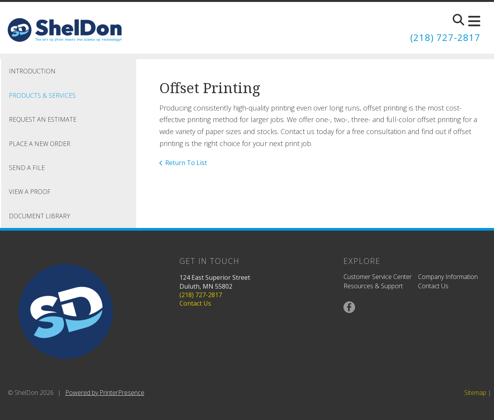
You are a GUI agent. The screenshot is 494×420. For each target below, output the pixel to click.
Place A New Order (39, 143)
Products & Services (42, 95)
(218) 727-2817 (445, 37)
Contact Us (195, 303)
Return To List (186, 162)
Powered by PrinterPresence (104, 392)
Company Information (448, 276)
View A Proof (30, 191)
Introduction (32, 71)
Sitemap (475, 392)
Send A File (27, 167)
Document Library (39, 215)
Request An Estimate (42, 119)
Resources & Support (373, 286)
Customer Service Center (377, 276)
